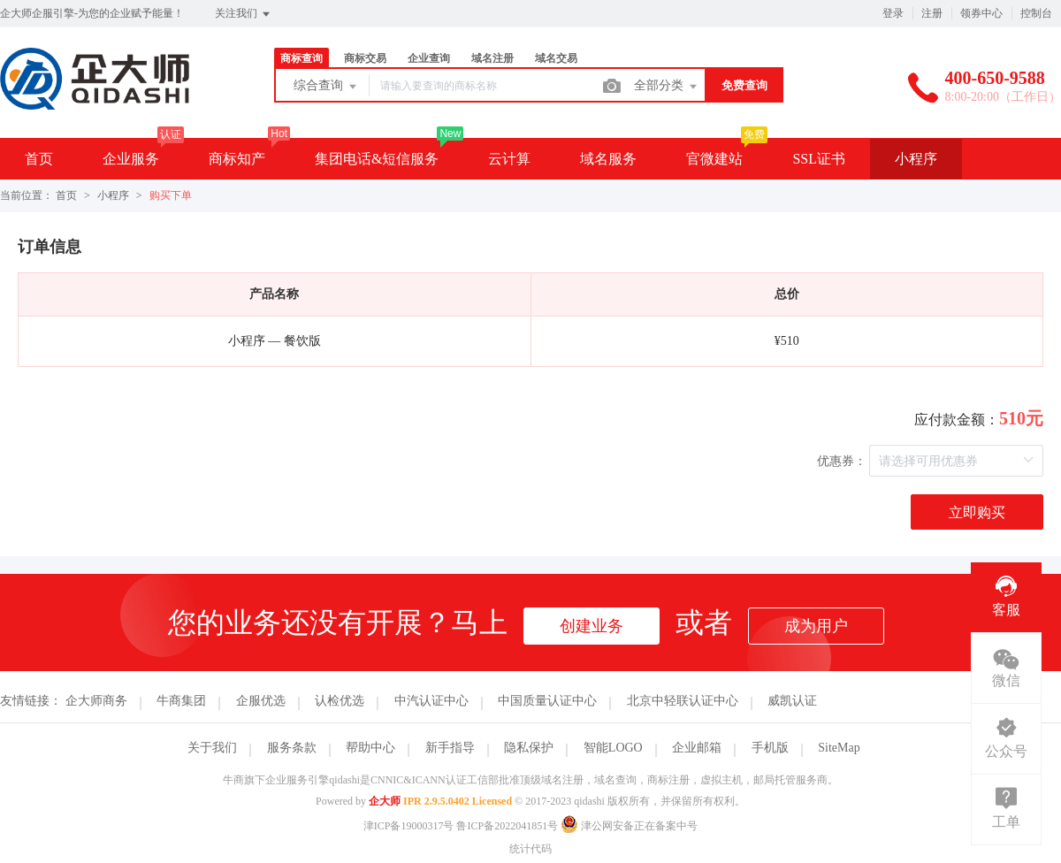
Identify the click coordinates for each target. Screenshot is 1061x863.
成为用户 (816, 626)
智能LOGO (613, 747)
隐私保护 (528, 747)
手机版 (770, 747)
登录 (893, 13)
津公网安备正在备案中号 (629, 826)
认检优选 (339, 700)
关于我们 (212, 747)
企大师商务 (96, 700)
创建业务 (591, 626)
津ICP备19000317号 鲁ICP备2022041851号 (460, 826)
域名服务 (608, 158)
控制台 (1036, 13)
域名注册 (492, 58)
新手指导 (450, 747)
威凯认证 (792, 700)
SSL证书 (818, 158)
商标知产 (237, 158)
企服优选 (261, 700)
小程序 (916, 158)
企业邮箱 (696, 747)
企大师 (385, 801)
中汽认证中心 (431, 700)
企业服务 (131, 158)
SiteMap (838, 747)
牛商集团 (181, 700)
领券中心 (981, 13)
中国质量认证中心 (547, 700)
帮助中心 (370, 747)
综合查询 (326, 86)
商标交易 (365, 58)
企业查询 (429, 58)
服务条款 (292, 747)
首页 (39, 158)
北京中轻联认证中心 (682, 700)
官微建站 (714, 158)
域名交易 (556, 58)
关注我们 (243, 14)
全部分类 (666, 86)
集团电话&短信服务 (377, 158)
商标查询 (301, 58)
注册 (932, 13)
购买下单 (170, 195)
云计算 (509, 158)
